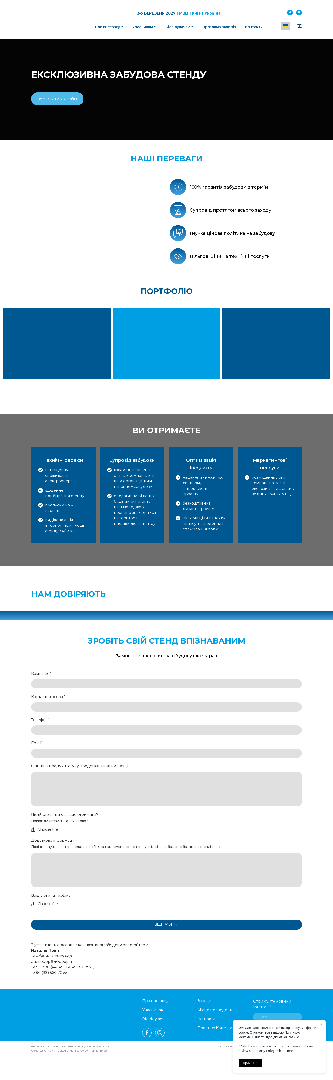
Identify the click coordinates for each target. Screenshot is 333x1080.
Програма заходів (219, 26)
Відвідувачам (177, 26)
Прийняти (250, 1063)
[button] (290, 12)
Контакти (254, 26)
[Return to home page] (54, 19)
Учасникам (142, 26)
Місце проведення (216, 1010)
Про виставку (155, 1001)
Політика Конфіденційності (224, 1028)
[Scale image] (97, 219)
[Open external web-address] (143, 588)
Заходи (205, 1001)
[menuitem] (285, 26)
